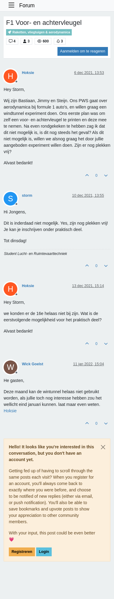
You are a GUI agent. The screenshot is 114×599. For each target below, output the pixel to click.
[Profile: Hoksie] (10, 410)
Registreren (22, 552)
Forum (27, 5)
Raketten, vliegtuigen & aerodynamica (39, 32)
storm (27, 195)
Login (44, 552)
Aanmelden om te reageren (82, 51)
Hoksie (28, 73)
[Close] (103, 447)
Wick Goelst (32, 364)
